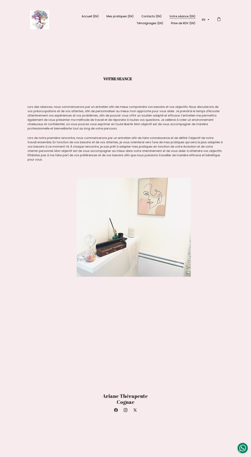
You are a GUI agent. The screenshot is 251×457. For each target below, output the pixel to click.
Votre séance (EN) (182, 16)
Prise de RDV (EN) (183, 23)
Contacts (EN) (151, 16)
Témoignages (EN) (150, 23)
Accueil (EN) (90, 16)
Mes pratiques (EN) (120, 16)
